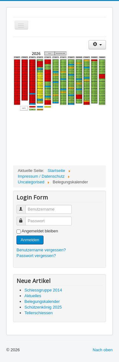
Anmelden (30, 239)
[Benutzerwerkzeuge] (97, 44)
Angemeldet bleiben (40, 231)
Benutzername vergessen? (41, 250)
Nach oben (103, 349)
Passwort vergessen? (36, 255)
